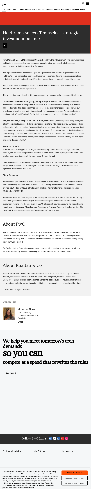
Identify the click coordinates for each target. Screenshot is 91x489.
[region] (45, 478)
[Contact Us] (75, 451)
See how (11, 373)
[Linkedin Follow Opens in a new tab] (58, 439)
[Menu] (87, 3)
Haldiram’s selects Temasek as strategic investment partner (61, 9)
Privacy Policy (28, 488)
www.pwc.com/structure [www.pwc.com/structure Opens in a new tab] (43, 251)
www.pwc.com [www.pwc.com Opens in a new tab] (14, 242)
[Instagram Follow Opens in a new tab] (66, 439)
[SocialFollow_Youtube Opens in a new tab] (62, 439)
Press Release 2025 (27, 9)
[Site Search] (83, 3)
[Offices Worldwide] (16, 451)
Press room (11, 9)
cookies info (7, 485)
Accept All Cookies (74, 473)
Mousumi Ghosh (27, 309)
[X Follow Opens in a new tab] (54, 439)
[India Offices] (45, 451)
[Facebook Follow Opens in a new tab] (50, 439)
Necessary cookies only (74, 478)
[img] (5, 45)
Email (20, 322)
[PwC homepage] (5, 3)
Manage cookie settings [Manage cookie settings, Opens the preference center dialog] (74, 483)
